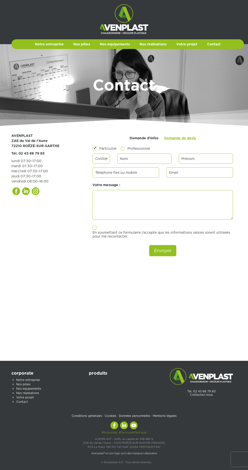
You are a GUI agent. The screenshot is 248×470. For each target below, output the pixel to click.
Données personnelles (134, 416)
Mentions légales (165, 416)
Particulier (108, 148)
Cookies (110, 416)
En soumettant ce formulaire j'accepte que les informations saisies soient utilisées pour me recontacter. (161, 234)
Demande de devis (180, 138)
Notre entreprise (49, 44)
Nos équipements (115, 44)
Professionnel (138, 148)
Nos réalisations (153, 44)
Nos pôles (81, 44)
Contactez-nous (201, 394)
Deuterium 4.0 (113, 462)
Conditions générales (87, 416)
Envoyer (162, 250)
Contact (214, 44)
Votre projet (186, 44)
